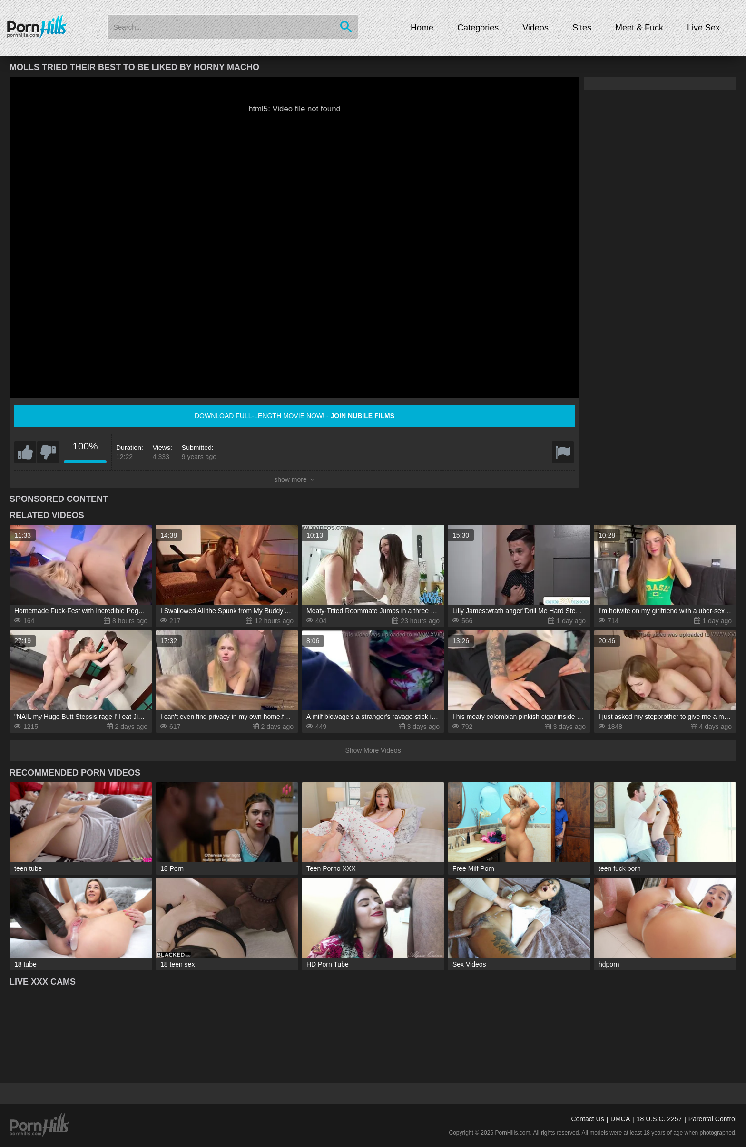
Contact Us (587, 1119)
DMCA (620, 1119)
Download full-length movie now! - (294, 415)
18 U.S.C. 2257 (659, 1119)
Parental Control (712, 1119)
